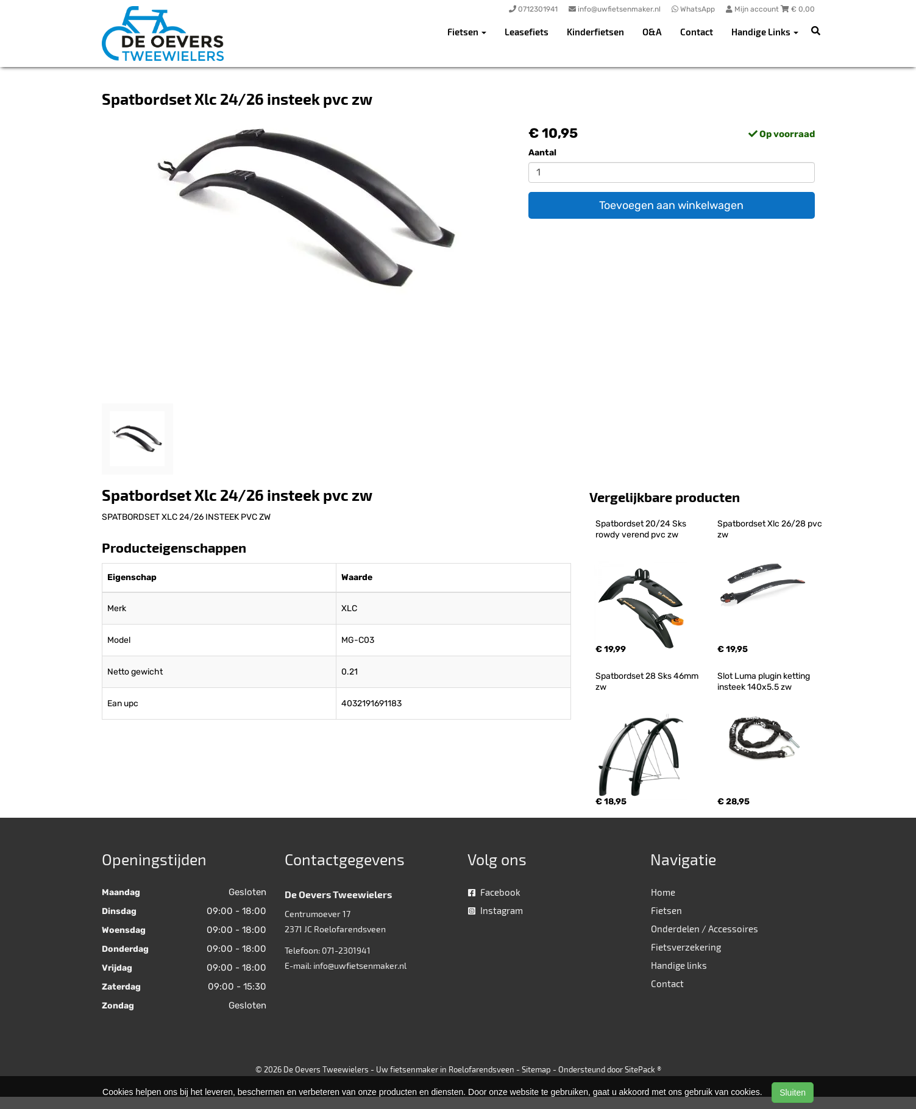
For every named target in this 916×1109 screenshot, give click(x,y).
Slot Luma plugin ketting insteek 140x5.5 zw (764, 681)
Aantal (542, 152)
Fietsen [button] (466, 31)
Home (663, 892)
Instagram (495, 910)
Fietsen (666, 910)
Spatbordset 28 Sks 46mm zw (647, 681)
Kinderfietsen (595, 31)
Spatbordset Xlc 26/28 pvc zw (770, 529)
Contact (696, 31)
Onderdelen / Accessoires (704, 928)
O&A (652, 31)
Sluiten (792, 1092)
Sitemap (536, 1069)
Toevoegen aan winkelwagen (671, 205)
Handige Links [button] (764, 31)
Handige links (679, 965)
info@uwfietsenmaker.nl (360, 965)
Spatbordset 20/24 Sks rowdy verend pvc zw (641, 529)
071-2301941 (346, 950)
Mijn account (753, 9)
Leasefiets (527, 31)
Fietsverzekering (686, 946)
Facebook (494, 892)
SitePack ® (643, 1069)
